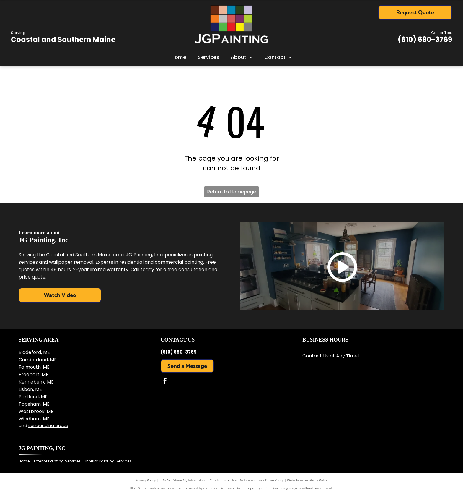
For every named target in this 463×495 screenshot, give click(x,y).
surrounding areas (48, 425)
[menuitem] (178, 57)
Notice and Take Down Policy (262, 480)
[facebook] (165, 381)
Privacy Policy (145, 480)
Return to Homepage (231, 191)
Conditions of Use (223, 480)
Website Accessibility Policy (307, 480)
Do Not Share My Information (184, 480)
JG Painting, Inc (42, 448)
